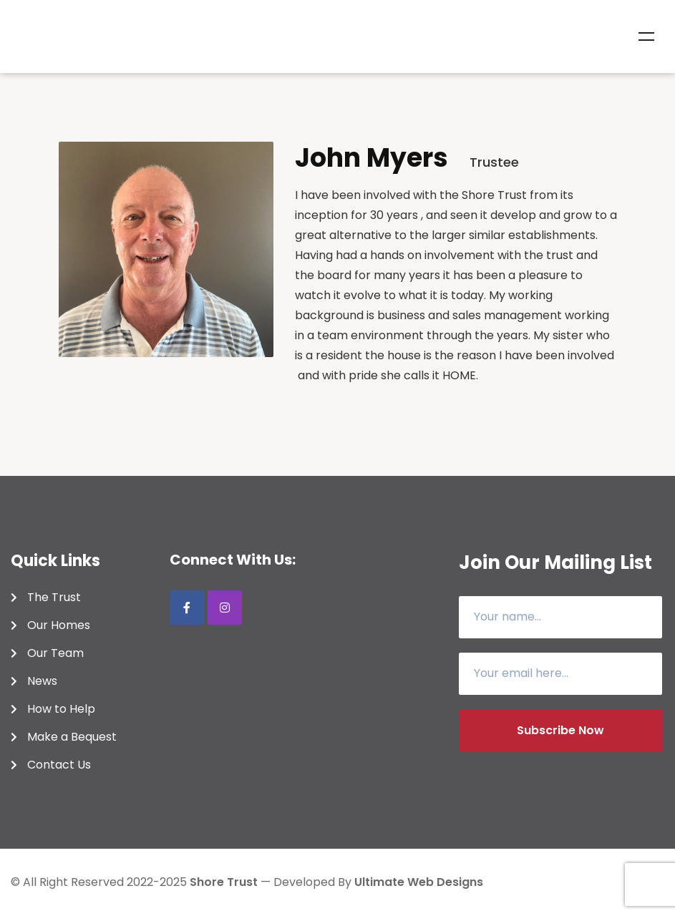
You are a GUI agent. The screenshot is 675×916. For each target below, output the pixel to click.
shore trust (224, 882)
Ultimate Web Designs (418, 882)
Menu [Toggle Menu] (646, 36)
